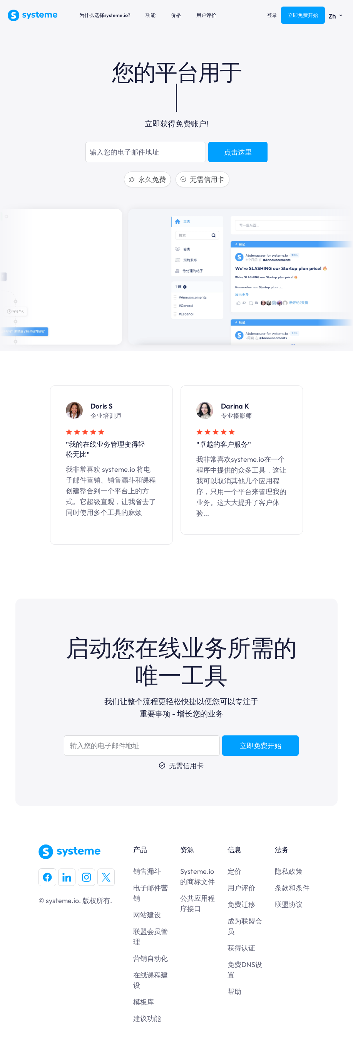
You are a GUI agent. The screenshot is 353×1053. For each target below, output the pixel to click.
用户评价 (206, 15)
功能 (151, 15)
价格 (176, 15)
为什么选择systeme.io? (104, 15)
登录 (272, 15)
